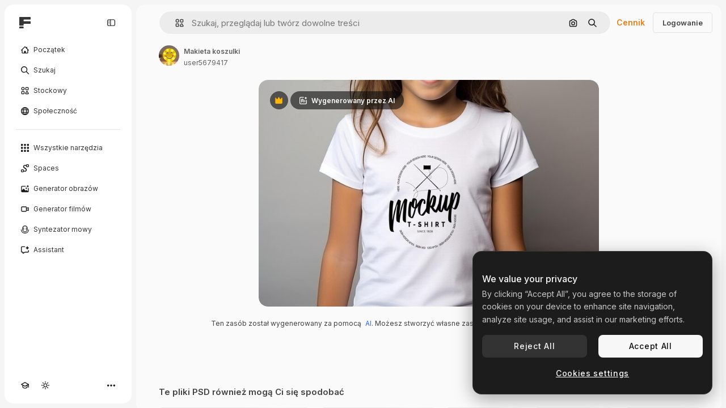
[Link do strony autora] (169, 55)
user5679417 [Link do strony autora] (206, 62)
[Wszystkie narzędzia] (68, 148)
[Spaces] (68, 168)
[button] (175, 23)
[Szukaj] (68, 70)
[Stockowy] (68, 91)
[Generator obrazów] (68, 189)
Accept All (650, 346)
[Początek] (68, 50)
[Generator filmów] (68, 209)
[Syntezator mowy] (68, 229)
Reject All (534, 346)
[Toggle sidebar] (111, 23)
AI (368, 323)
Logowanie (682, 22)
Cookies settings (592, 373)
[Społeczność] (68, 111)
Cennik (631, 22)
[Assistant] (68, 250)
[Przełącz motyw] (45, 385)
